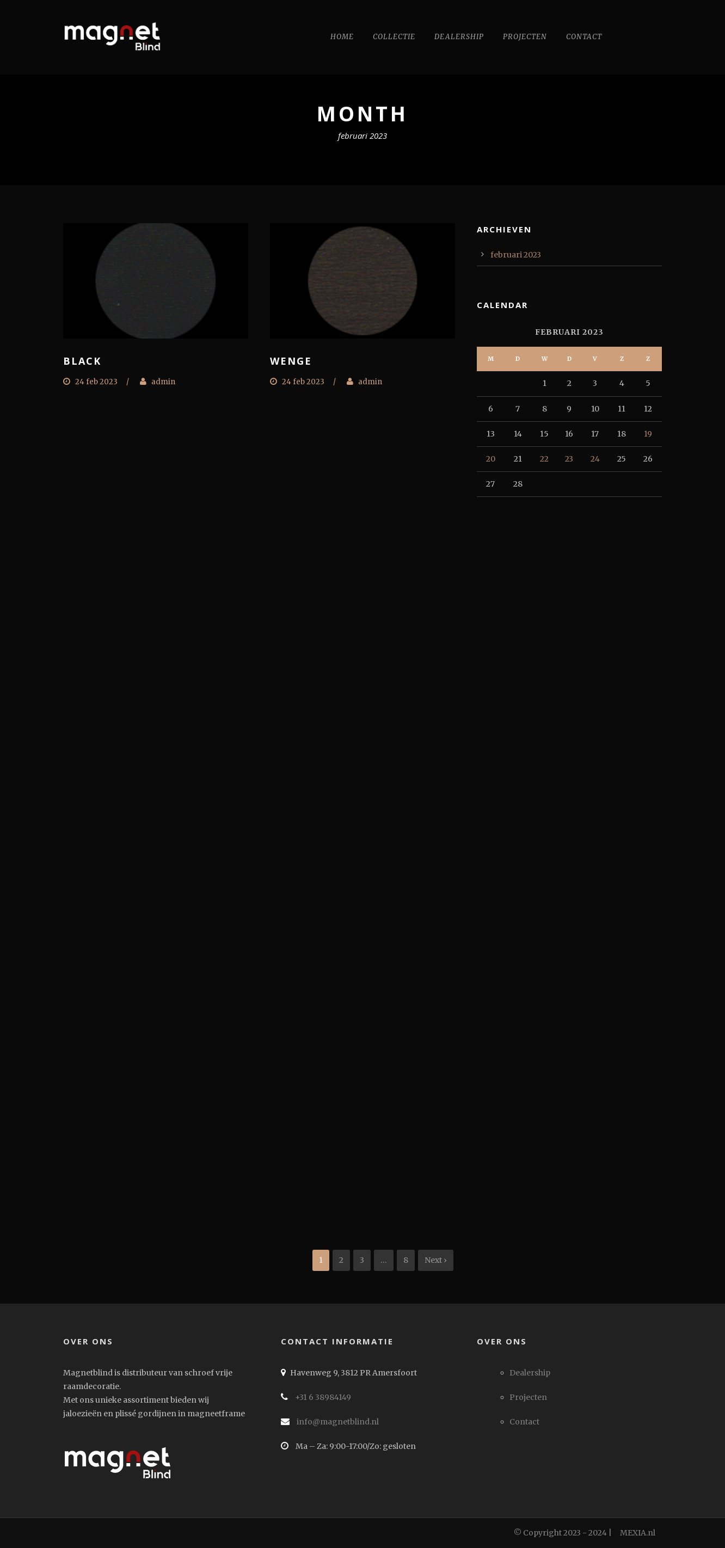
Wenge (291, 360)
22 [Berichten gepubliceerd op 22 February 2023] (544, 459)
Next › (436, 1260)
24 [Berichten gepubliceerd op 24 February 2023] (595, 459)
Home (342, 36)
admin (163, 381)
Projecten (525, 36)
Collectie (394, 36)
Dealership (459, 36)
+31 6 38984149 (322, 1397)
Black (82, 360)
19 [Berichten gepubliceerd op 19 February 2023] (648, 434)
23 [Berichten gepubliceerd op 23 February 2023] (569, 459)
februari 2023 (515, 255)
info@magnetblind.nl (337, 1422)
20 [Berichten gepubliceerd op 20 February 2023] (490, 459)
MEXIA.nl (637, 1533)
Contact (584, 36)
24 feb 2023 (96, 381)
